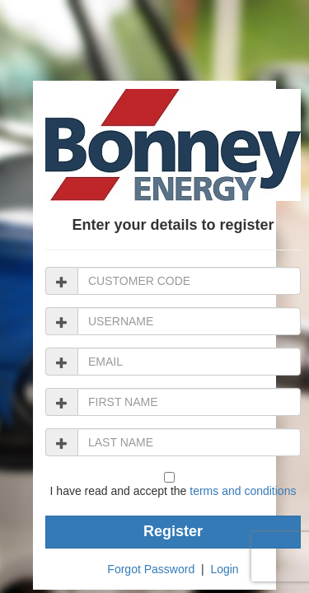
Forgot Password (150, 569)
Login (224, 569)
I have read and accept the (173, 490)
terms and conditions (243, 490)
